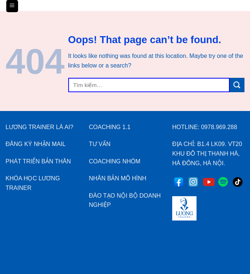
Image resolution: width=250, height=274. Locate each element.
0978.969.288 (219, 127)
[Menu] (12, 6)
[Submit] (237, 85)
